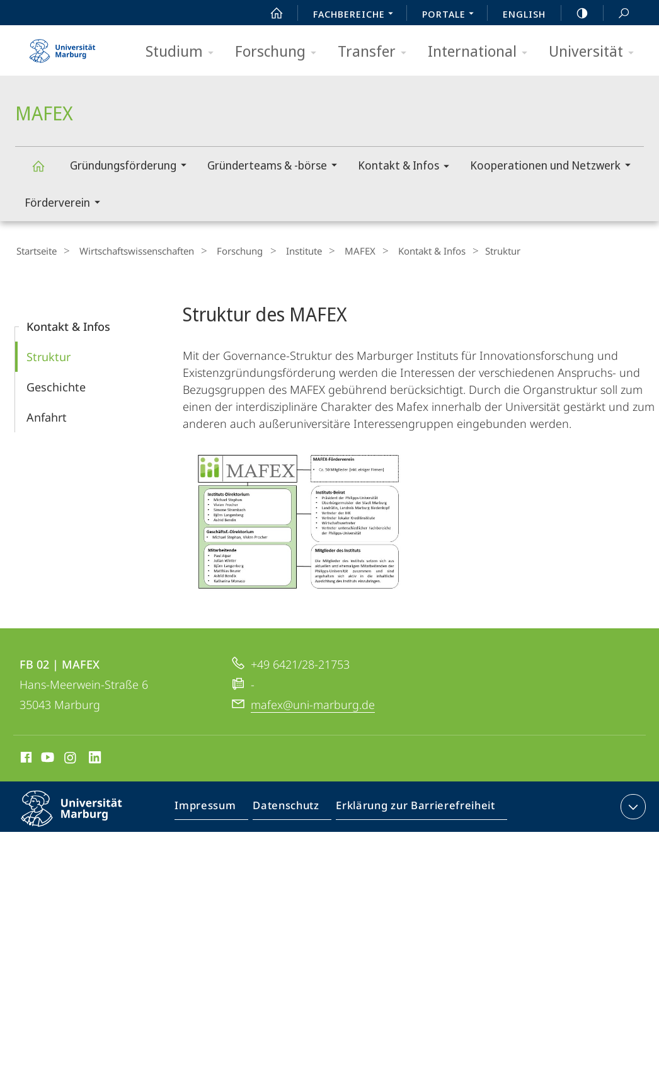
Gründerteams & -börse (276, 167)
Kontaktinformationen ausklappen (632, 804)
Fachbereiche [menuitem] (356, 15)
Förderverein (66, 204)
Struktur (48, 354)
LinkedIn (95, 757)
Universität (595, 52)
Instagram (71, 757)
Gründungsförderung (132, 167)
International (482, 52)
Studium (184, 52)
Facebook (25, 757)
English (524, 14)
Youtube (46, 757)
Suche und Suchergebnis (617, 13)
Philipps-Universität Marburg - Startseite (62, 46)
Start (270, 13)
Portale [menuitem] (451, 15)
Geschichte (56, 385)
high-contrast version (575, 13)
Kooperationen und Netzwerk (554, 167)
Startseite (35, 251)
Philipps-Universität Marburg (82, 816)
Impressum (215, 807)
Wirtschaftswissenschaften (129, 251)
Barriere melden (548, 807)
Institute (283, 251)
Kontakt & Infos (407, 167)
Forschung (279, 52)
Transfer (376, 52)
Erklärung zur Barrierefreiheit (415, 807)
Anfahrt (46, 415)
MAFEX (45, 171)
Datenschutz (292, 807)
